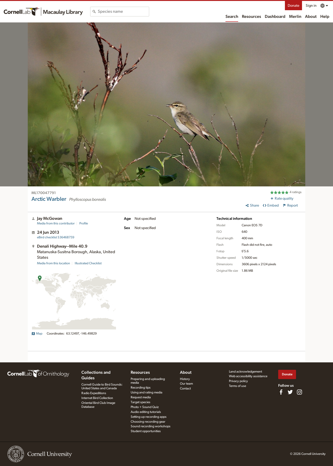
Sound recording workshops (150, 426)
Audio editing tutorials (146, 412)
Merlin (295, 17)
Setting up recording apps (148, 416)
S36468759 (55, 237)
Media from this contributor (56, 223)
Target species (140, 402)
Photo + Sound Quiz (145, 407)
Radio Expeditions (93, 393)
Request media (141, 397)
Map (36, 333)
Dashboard (275, 17)
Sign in (311, 5)
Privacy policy (238, 381)
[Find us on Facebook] (281, 392)
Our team (186, 383)
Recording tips (141, 387)
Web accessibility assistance (248, 376)
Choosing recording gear (148, 421)
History (185, 379)
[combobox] (123, 11)
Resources (251, 17)
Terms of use (237, 386)
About (311, 17)
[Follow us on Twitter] (290, 392)
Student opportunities (146, 431)
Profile (83, 223)
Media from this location (53, 263)
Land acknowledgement (245, 371)
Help (324, 17)
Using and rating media (146, 392)
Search (231, 17)
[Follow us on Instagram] (299, 392)
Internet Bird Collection (97, 398)
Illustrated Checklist (88, 263)
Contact (185, 388)
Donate (293, 5)
